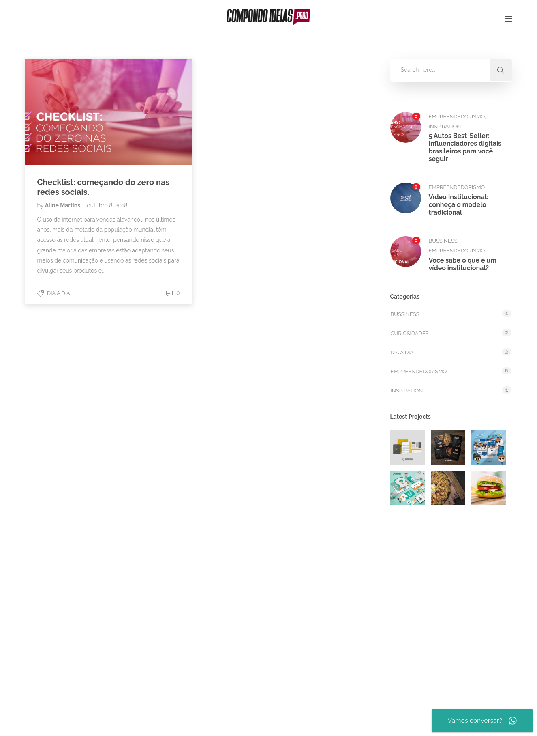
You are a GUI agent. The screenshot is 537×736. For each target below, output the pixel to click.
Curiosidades (410, 333)
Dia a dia (58, 293)
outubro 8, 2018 (107, 205)
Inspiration (445, 126)
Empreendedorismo (457, 117)
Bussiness (443, 241)
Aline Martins (63, 205)
